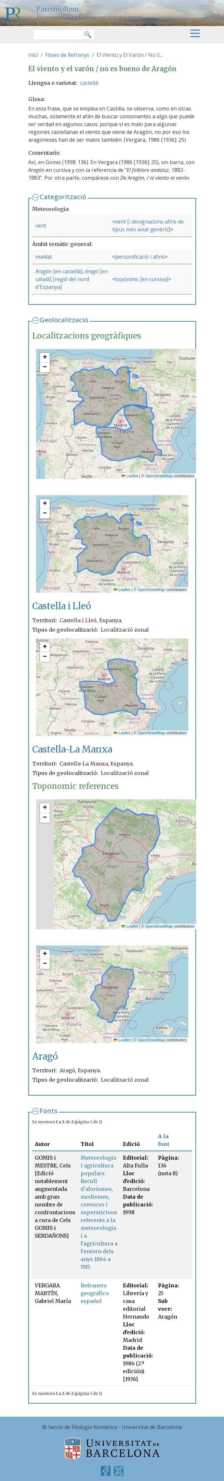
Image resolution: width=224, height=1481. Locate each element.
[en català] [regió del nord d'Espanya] (71, 279)
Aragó (91, 271)
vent (40, 225)
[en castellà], (68, 271)
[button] (45, 358)
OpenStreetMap (159, 476)
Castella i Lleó (61, 606)
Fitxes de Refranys (67, 54)
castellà (89, 82)
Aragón (43, 271)
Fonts (49, 1110)
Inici (33, 54)
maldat (43, 256)
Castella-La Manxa (72, 749)
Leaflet (129, 476)
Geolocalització (64, 320)
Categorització (63, 196)
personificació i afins (140, 256)
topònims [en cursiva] (141, 279)
